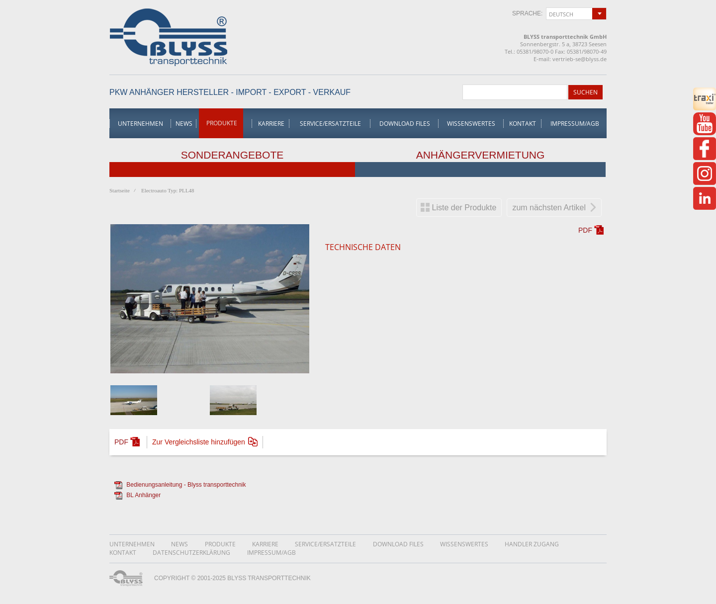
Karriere (271, 123)
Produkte (221, 123)
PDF (585, 230)
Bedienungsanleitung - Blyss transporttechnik (186, 484)
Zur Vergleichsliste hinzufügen (198, 442)
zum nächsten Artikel (549, 207)
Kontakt (522, 123)
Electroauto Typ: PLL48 (167, 190)
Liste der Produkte (464, 207)
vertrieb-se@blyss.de (579, 59)
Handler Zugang (532, 544)
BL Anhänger (143, 495)
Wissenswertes (471, 123)
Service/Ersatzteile (330, 123)
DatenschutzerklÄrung (191, 552)
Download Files (404, 123)
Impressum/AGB (574, 123)
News (184, 123)
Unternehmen (140, 123)
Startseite (119, 190)
